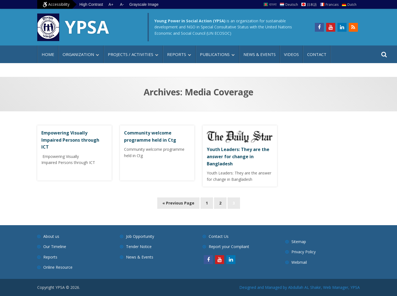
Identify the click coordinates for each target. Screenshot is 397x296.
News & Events (259, 54)
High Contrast (91, 4)
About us (51, 236)
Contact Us (219, 236)
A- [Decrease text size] (122, 4)
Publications (215, 54)
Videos (291, 54)
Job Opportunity (140, 236)
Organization (78, 54)
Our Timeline (54, 246)
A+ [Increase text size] (111, 4)
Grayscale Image (144, 4)
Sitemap (298, 241)
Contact (316, 54)
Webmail (299, 262)
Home (48, 54)
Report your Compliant (229, 246)
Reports (176, 54)
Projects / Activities (130, 54)
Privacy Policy (303, 251)
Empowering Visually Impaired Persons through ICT (70, 140)
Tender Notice (139, 246)
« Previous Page (178, 203)
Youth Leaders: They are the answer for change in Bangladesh (238, 156)
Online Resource (58, 267)
